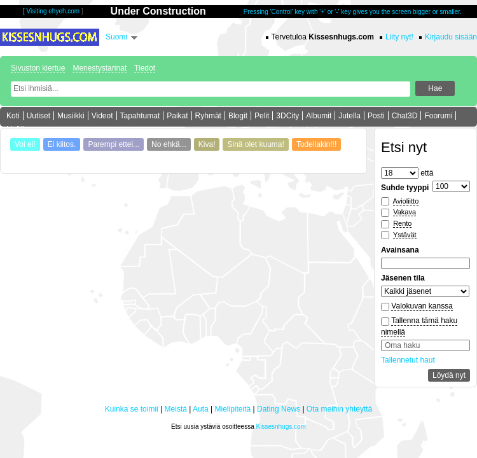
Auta (201, 409)
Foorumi (438, 115)
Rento (402, 223)
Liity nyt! (399, 36)
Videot (102, 115)
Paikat (177, 115)
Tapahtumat (140, 115)
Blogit (237, 115)
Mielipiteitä (233, 409)
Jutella (349, 115)
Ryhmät (208, 115)
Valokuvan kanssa (422, 306)
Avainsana (400, 250)
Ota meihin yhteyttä (339, 409)
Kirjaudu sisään (451, 36)
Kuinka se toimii (131, 409)
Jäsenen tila (403, 278)
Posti (376, 115)
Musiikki (71, 115)
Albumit (318, 115)
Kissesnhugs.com (281, 426)
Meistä (176, 409)
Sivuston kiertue (38, 68)
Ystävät (405, 235)
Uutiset (38, 115)
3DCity (287, 115)
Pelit (261, 115)
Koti (13, 115)
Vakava (404, 212)
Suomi (116, 36)
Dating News (278, 409)
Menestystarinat (100, 68)
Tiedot (144, 68)
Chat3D (405, 115)
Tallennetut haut (408, 360)
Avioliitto (406, 201)
